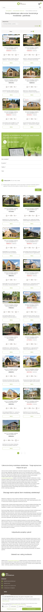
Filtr (31, 31)
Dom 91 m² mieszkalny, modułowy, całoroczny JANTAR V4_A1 (32, 273)
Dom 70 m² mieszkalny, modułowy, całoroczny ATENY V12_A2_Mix (11, 370)
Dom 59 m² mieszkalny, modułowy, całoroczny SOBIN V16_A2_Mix (11, 305)
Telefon (3, 167)
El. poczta (3, 163)
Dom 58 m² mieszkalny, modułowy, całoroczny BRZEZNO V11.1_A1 (11, 80)
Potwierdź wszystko (31, 609)
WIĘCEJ (11, 62)
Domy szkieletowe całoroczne (31, 10)
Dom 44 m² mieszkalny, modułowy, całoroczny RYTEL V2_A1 (32, 48)
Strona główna (8, 10)
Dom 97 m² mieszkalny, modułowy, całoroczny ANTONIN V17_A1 (11, 402)
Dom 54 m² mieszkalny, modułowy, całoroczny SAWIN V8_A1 (11, 48)
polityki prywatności (31, 186)
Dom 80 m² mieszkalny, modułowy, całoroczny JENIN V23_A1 (32, 305)
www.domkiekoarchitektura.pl (7, 478)
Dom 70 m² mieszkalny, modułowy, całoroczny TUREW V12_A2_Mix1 (32, 370)
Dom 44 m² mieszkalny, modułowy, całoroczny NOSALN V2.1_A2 (32, 241)
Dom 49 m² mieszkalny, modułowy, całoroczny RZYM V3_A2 (11, 209)
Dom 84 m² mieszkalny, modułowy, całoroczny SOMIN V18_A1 (11, 273)
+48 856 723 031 (13, 142)
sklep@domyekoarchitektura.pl (9, 581)
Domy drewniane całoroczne (18, 10)
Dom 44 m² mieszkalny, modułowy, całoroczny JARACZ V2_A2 (32, 209)
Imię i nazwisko (4, 159)
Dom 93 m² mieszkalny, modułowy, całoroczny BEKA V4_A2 (11, 337)
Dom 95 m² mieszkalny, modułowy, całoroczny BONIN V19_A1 (32, 337)
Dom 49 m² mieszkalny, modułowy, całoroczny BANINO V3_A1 (32, 80)
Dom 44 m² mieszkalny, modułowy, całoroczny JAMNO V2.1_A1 (11, 112)
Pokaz (11, 31)
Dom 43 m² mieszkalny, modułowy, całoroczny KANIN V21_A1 (32, 112)
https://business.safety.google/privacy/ (19, 604)
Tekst (2, 171)
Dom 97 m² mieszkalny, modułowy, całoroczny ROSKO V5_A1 (32, 402)
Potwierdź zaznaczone (11, 609)
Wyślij (38, 189)
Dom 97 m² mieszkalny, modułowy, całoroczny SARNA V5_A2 (11, 434)
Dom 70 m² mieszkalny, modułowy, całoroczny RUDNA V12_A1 (11, 241)
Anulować (37, 25)
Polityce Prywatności (5, 600)
